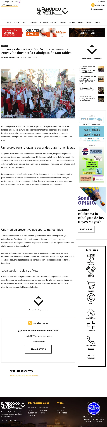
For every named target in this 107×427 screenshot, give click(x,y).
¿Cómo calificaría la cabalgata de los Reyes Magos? (91, 216)
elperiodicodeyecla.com (10, 57)
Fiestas (4, 46)
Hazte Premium (38, 342)
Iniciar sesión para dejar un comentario (24, 375)
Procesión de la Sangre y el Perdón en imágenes (87, 98)
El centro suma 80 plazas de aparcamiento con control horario (87, 69)
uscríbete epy (98, 6)
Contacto (101, 2)
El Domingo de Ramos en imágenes (87, 89)
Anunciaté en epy (9, 6)
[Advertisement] (38, 208)
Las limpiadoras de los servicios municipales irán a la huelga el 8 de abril (87, 80)
